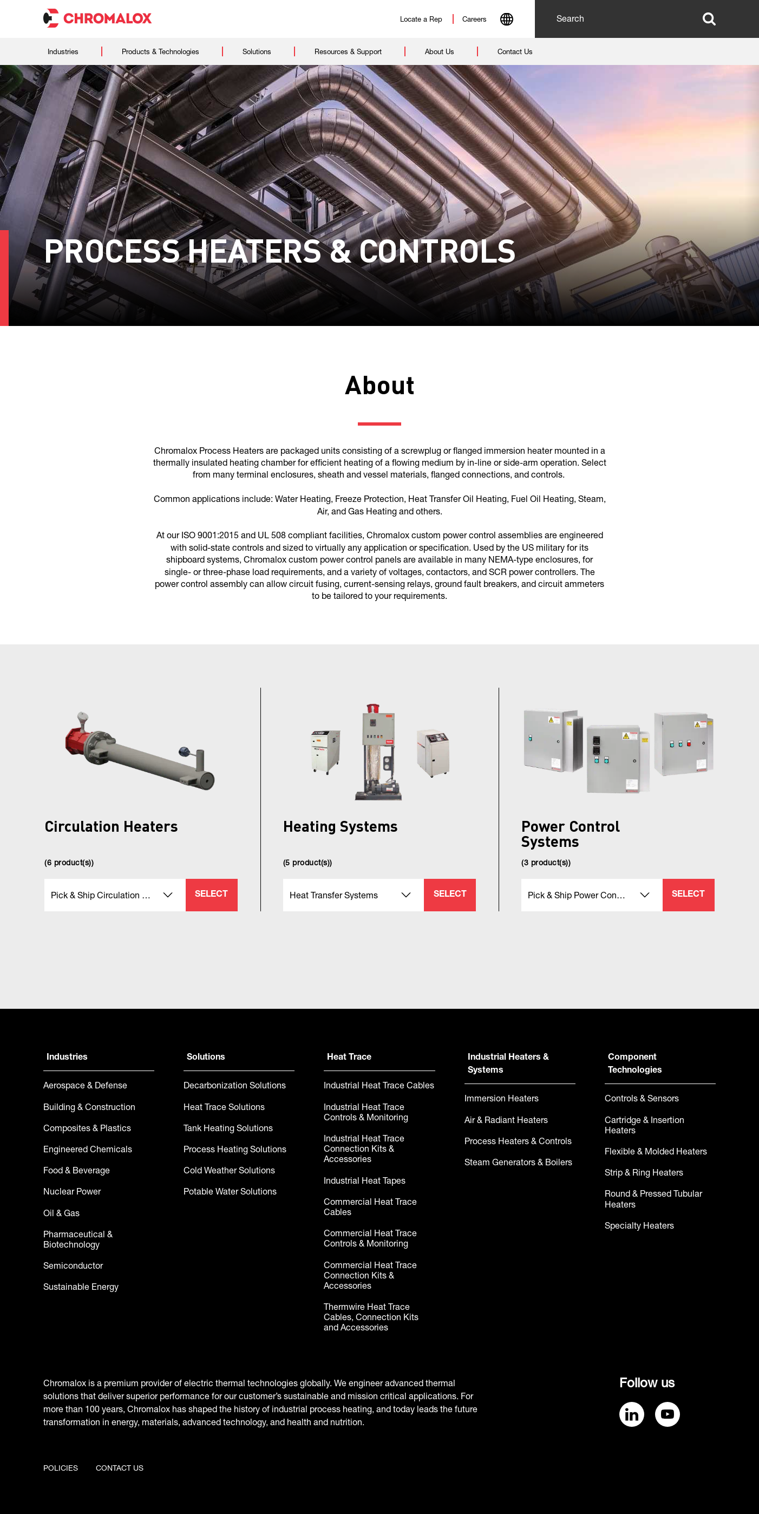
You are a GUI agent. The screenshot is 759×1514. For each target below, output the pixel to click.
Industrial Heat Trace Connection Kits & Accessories (364, 1150)
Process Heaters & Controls (518, 1142)
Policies (60, 1469)
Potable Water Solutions (230, 1193)
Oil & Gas (61, 1214)
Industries (67, 1058)
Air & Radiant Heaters (506, 1121)
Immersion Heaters (501, 1099)
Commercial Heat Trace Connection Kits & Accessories (370, 1276)
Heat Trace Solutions (224, 1108)
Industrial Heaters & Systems (508, 1064)
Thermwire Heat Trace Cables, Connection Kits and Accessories (371, 1318)
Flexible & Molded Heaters (656, 1152)
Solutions (206, 1058)
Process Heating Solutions (235, 1150)
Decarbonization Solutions (235, 1086)
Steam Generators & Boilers (518, 1163)
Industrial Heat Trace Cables (379, 1086)
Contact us (119, 1469)
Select (211, 895)
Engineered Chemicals (87, 1150)
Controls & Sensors (642, 1099)
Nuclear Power (72, 1193)
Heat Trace (349, 1058)
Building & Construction (89, 1108)
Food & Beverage (76, 1171)
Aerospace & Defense (85, 1086)
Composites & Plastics (87, 1129)
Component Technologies (635, 1064)
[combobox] (506, 20)
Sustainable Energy (81, 1288)
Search (709, 18)
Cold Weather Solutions (229, 1171)
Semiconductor (73, 1267)
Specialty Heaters (639, 1227)
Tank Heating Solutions (228, 1129)
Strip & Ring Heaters (644, 1174)
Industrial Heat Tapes (364, 1182)
